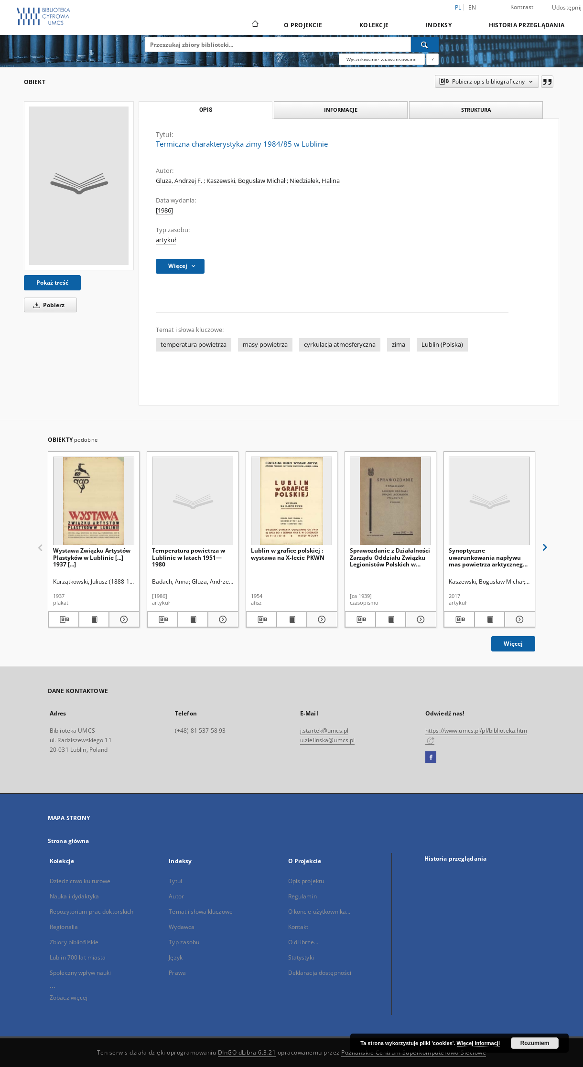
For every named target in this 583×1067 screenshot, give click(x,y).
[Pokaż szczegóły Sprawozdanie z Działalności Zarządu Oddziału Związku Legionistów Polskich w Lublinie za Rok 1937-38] (419, 619)
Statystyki (301, 957)
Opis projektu (306, 881)
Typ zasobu (184, 942)
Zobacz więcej (69, 997)
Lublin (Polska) (442, 345)
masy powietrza (265, 345)
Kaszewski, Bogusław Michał (245, 181)
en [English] (472, 7)
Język (176, 957)
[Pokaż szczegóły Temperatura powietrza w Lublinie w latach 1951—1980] (222, 619)
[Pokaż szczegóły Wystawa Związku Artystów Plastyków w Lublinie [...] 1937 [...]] (123, 619)
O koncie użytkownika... (319, 911)
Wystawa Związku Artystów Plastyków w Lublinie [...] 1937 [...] (91, 557)
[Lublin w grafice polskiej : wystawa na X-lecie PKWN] (291, 501)
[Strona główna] (254, 24)
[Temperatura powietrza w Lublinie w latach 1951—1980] (192, 501)
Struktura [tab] (476, 109)
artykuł (166, 240)
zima (398, 345)
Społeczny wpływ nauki (80, 973)
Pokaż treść (52, 282)
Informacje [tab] (340, 109)
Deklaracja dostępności (320, 973)
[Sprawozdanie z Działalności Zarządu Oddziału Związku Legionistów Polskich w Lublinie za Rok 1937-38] (390, 501)
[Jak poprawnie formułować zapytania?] (432, 59)
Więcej (513, 644)
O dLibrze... (303, 942)
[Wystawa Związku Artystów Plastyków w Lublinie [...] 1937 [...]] (94, 501)
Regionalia (64, 927)
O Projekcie (303, 25)
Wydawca (181, 927)
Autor (176, 896)
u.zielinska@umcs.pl (327, 740)
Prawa (177, 973)
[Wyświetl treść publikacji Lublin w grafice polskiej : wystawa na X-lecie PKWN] (292, 619)
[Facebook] (430, 757)
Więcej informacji (478, 1043)
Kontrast (522, 7)
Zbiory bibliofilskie (74, 942)
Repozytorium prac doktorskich (91, 911)
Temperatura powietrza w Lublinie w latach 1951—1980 (188, 557)
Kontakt (298, 927)
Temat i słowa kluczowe (201, 911)
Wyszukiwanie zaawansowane (381, 59)
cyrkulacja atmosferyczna (340, 345)
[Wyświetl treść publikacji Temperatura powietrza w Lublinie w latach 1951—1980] (193, 619)
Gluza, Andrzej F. (179, 181)
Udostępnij (567, 7)
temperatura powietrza (194, 345)
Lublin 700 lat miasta (78, 957)
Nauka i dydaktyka (74, 896)
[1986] (164, 210)
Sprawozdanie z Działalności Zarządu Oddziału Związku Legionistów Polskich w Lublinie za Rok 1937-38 (390, 557)
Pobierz (47, 304)
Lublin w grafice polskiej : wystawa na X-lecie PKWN (287, 553)
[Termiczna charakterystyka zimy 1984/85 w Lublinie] (79, 186)
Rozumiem (535, 1043)
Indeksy (439, 25)
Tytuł (175, 881)
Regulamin (302, 896)
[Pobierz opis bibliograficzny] (63, 619)
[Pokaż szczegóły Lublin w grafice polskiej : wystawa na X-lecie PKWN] (320, 619)
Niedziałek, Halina (315, 181)
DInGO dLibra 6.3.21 (247, 1052)
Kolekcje (374, 25)
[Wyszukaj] (425, 44)
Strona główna (68, 841)
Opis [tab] (205, 110)
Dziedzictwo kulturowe (80, 881)
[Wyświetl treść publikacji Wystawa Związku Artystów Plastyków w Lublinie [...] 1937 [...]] (94, 619)
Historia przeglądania (526, 25)
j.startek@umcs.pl (324, 730)
